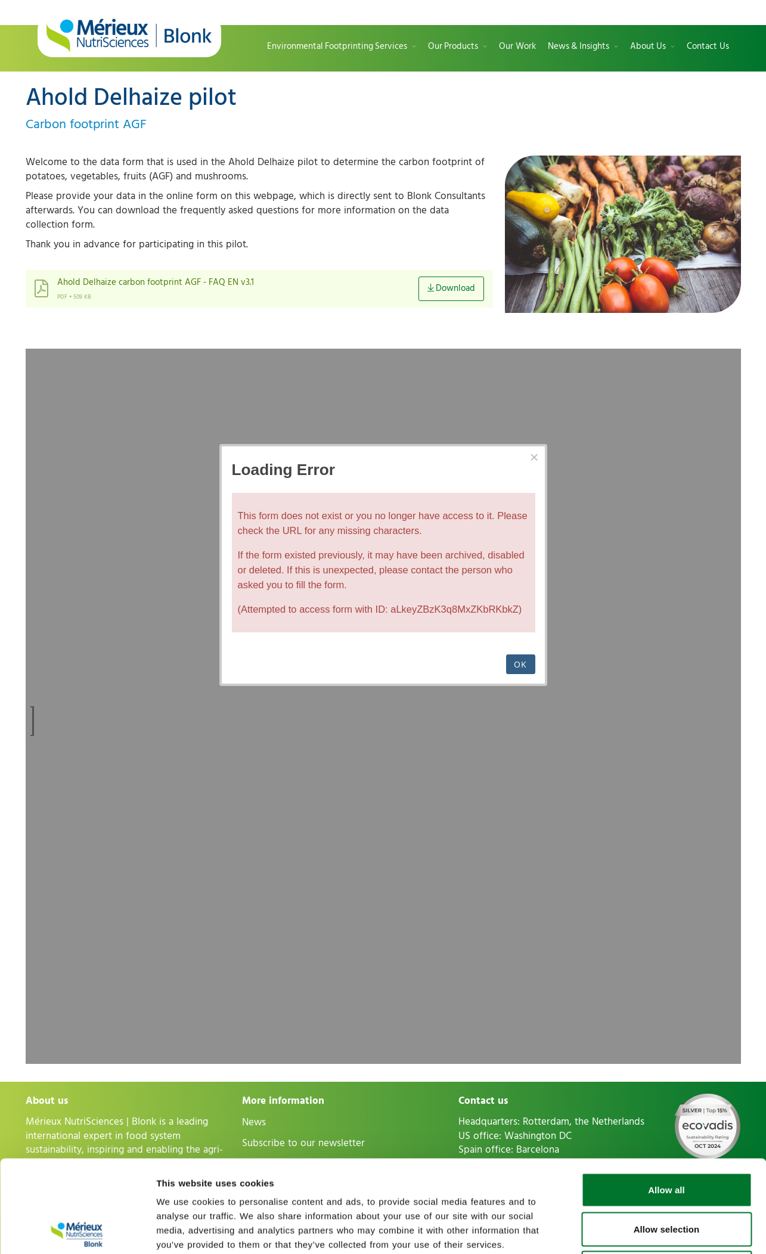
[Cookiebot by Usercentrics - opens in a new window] (77, 1231)
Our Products (453, 47)
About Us (648, 47)
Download (451, 288)
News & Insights (578, 47)
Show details (626, 1230)
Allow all (666, 1097)
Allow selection (667, 1137)
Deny (666, 1176)
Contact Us (708, 47)
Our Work (517, 47)
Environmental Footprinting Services (337, 47)
